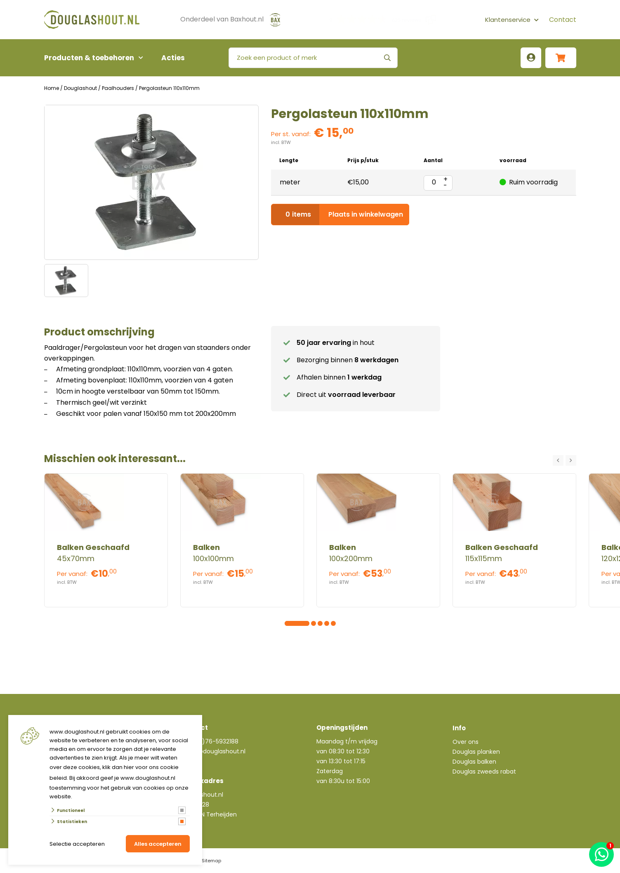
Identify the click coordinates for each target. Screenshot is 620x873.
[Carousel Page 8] (333, 623)
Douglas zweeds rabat (484, 771)
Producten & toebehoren (89, 58)
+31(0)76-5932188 (212, 741)
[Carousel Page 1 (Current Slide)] (287, 623)
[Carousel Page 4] (306, 623)
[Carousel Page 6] (320, 623)
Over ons (466, 742)
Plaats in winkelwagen (340, 214)
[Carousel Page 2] (293, 623)
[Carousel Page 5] (313, 623)
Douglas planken (476, 752)
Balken (206, 547)
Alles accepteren (158, 844)
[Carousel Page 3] (300, 623)
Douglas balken (474, 761)
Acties (173, 58)
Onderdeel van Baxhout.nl (222, 19)
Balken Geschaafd (93, 547)
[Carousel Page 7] (326, 623)
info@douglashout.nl (215, 751)
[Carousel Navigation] (564, 460)
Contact (562, 19)
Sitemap (211, 860)
